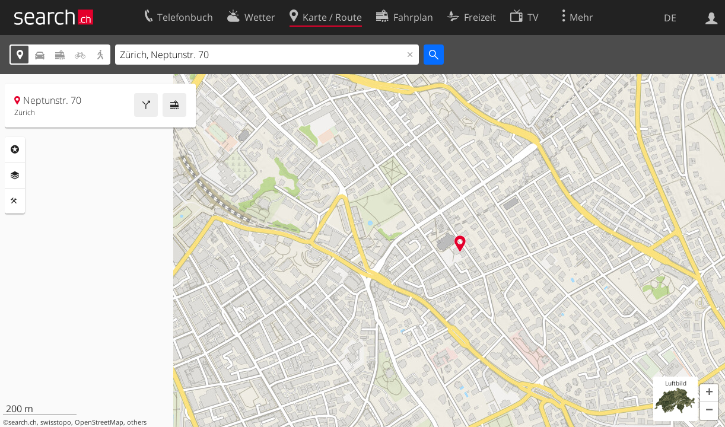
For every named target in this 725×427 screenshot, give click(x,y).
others (137, 422)
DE (670, 17)
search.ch (22, 422)
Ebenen (15, 175)
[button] (709, 393)
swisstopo (55, 422)
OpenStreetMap (99, 422)
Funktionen (15, 201)
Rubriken (15, 149)
